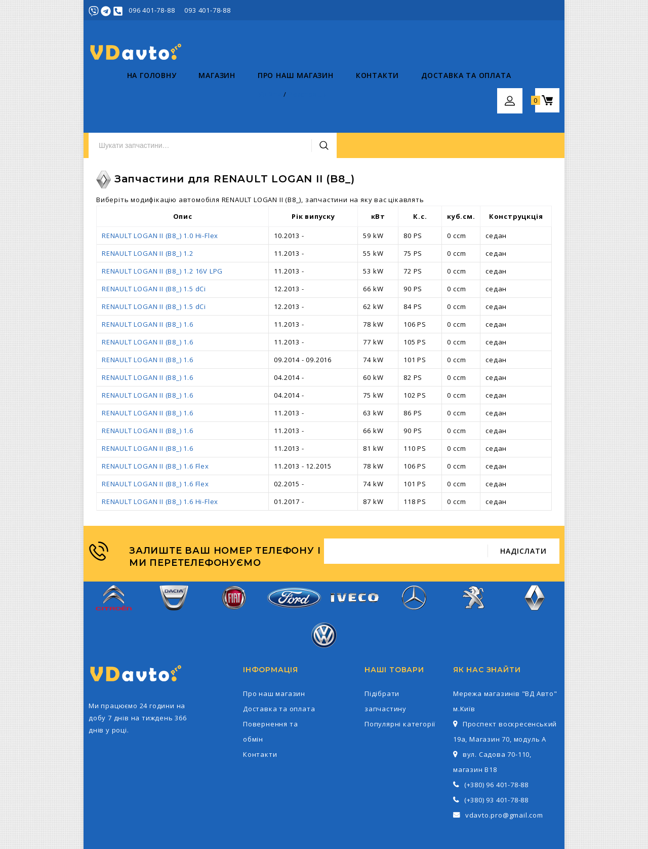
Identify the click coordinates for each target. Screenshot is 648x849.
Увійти (502, 10)
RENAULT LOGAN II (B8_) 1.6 (147, 275)
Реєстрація (539, 10)
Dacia (173, 554)
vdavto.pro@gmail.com (504, 766)
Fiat (234, 554)
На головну (113, 96)
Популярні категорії (399, 675)
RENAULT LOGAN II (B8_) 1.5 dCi (154, 240)
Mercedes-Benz (414, 554)
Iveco (354, 554)
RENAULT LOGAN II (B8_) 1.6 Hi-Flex (160, 452)
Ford (294, 554)
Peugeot (474, 554)
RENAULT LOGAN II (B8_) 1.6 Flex (155, 417)
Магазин (178, 96)
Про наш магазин (257, 96)
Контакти (338, 96)
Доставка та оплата (427, 96)
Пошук (452, 52)
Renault (534, 554)
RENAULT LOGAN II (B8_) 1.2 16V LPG (162, 222)
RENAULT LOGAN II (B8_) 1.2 (147, 204)
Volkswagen (324, 592)
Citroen (114, 554)
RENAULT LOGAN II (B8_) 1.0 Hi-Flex (160, 186)
